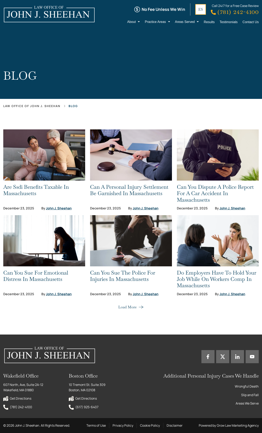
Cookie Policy (150, 425)
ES (200, 9)
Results (209, 22)
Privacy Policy (123, 425)
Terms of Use (96, 425)
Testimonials (229, 22)
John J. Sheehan (59, 208)
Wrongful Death (247, 386)
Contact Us (251, 22)
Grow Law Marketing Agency (238, 425)
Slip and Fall (250, 395)
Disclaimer (175, 425)
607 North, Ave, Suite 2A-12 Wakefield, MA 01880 (23, 387)
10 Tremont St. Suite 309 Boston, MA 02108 (87, 387)
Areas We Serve (247, 403)
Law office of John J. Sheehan (31, 106)
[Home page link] (49, 14)
